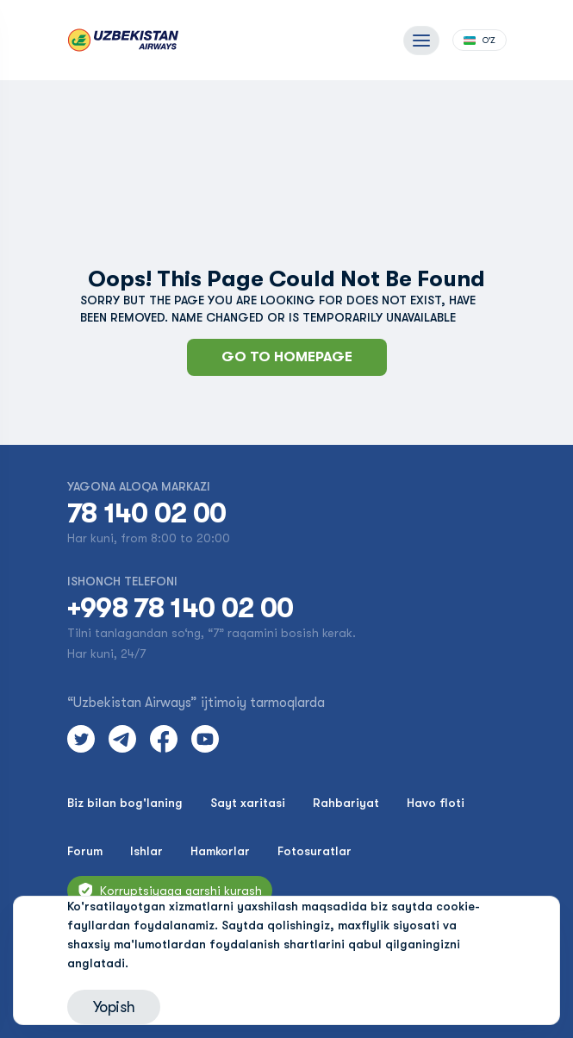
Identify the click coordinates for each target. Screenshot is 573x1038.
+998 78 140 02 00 (180, 608)
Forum (85, 851)
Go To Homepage (286, 357)
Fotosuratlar (314, 851)
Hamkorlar (220, 851)
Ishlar (146, 851)
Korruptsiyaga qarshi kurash (170, 890)
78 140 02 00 (147, 514)
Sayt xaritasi (247, 803)
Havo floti (435, 803)
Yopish (114, 1007)
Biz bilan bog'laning (125, 803)
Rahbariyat (346, 803)
